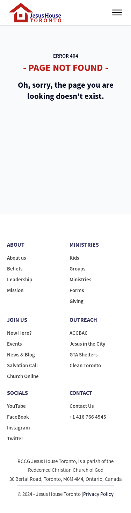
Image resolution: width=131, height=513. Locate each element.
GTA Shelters (83, 354)
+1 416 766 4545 (88, 416)
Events (14, 343)
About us (16, 257)
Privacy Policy (98, 494)
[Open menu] (117, 12)
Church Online (23, 376)
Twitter (15, 438)
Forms (77, 290)
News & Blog (21, 354)
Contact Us (82, 406)
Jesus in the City (87, 343)
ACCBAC (79, 333)
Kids (74, 257)
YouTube (16, 406)
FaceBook (18, 416)
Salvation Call (22, 365)
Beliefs (14, 268)
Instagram (18, 427)
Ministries (80, 279)
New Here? (19, 333)
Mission (15, 290)
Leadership (19, 279)
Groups (77, 268)
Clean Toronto (85, 365)
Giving (76, 301)
